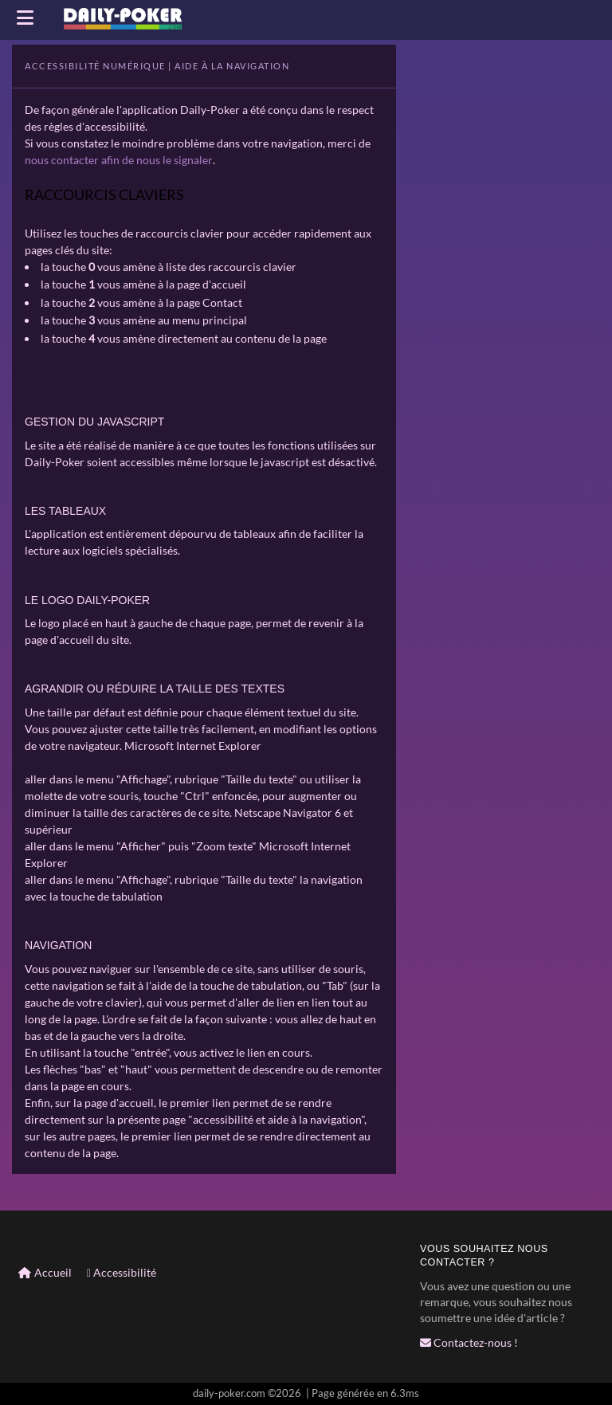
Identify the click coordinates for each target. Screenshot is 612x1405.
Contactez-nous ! (469, 1341)
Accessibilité (121, 1271)
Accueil (45, 1271)
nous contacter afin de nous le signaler (118, 160)
